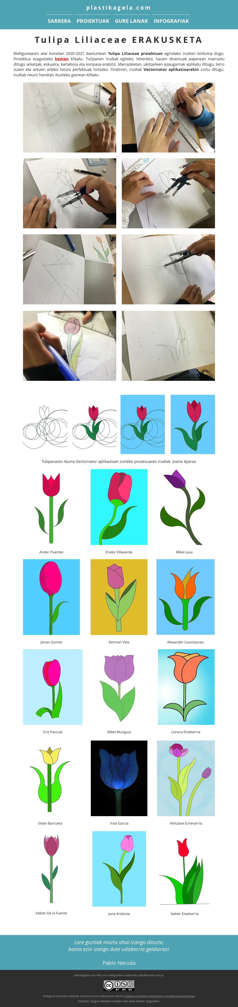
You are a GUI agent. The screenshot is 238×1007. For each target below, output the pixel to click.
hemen (62, 59)
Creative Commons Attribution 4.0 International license (159, 996)
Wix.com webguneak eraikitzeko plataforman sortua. (130, 975)
